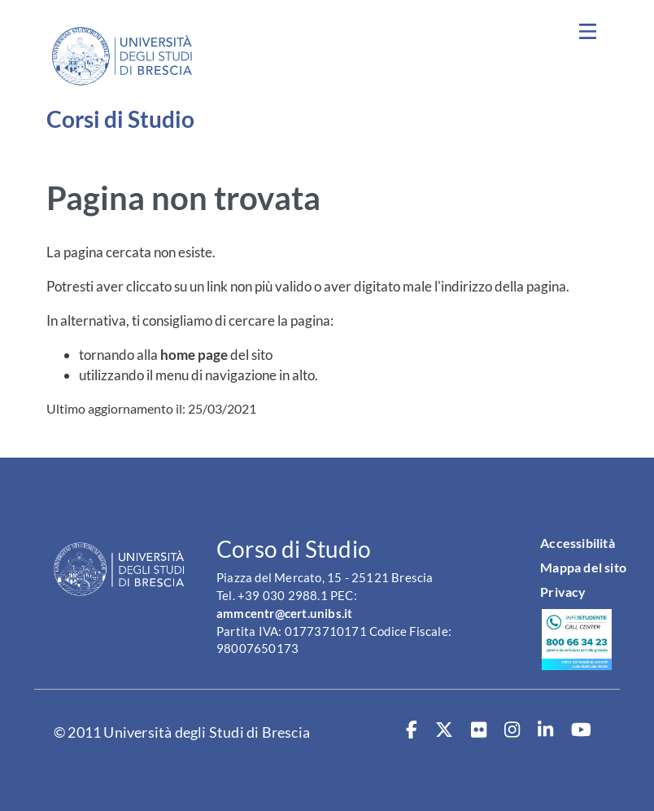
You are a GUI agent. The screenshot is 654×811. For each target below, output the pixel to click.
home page (194, 354)
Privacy (563, 591)
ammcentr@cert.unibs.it (284, 613)
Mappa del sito (583, 567)
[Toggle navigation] (587, 31)
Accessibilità (577, 542)
